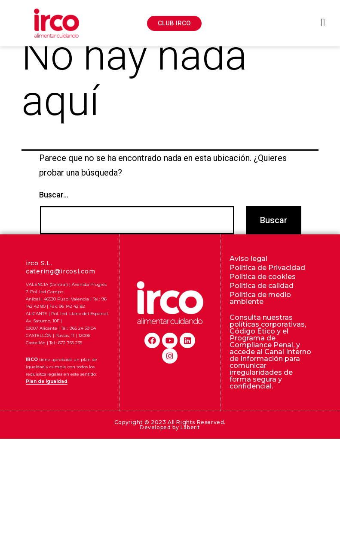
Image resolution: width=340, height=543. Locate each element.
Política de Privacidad (267, 280)
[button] (174, 23)
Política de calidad (262, 298)
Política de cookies (263, 289)
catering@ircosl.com (60, 284)
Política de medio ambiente (260, 311)
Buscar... (53, 207)
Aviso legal (248, 271)
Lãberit (190, 440)
